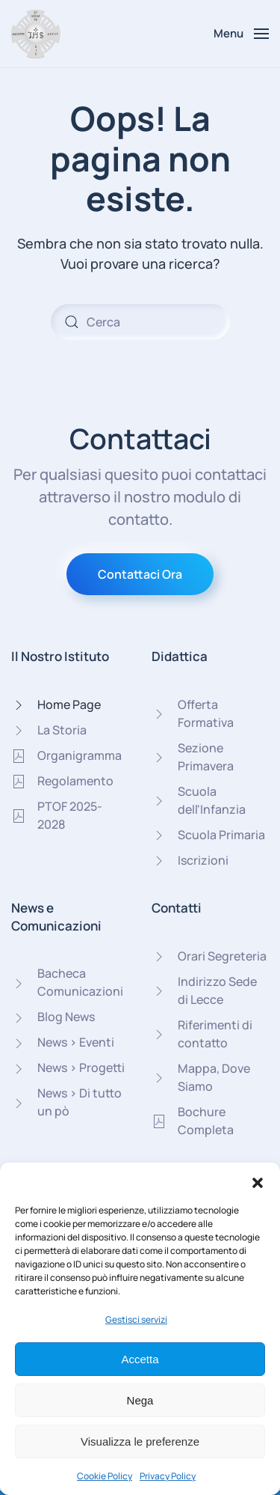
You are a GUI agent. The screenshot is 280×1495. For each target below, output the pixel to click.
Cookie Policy (104, 1476)
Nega (140, 1400)
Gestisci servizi (136, 1319)
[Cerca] (140, 322)
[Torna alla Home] (35, 33)
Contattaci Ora (140, 574)
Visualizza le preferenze (140, 1441)
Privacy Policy (168, 1476)
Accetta (139, 1359)
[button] (257, 1181)
